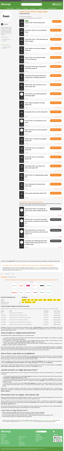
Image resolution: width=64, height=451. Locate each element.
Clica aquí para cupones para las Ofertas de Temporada (32, 0)
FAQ (20, 439)
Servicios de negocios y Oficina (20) (6, 48)
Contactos (21, 438)
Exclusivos (18, 8)
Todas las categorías (5, 442)
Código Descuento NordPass (47, 420)
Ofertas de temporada (52, 8)
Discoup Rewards (10, 8)
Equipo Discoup (22, 444)
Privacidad (32, 448)
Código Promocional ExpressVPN (27, 421)
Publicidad (3, 438)
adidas (34, 302)
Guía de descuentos (5, 443)
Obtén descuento (55, 30)
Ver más (31, 281)
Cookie (36, 448)
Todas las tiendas (4, 440)
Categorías (42, 8)
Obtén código (56, 21)
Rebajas (37, 440)
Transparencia (22, 443)
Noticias (2, 439)
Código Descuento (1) (5, 39)
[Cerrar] (62, 0)
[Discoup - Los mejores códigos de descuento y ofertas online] (5, 4)
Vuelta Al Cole (38, 439)
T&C (20, 440)
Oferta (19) (3, 40)
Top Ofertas (25, 8)
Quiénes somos (4, 436)
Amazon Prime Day (40, 438)
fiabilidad (20, 270)
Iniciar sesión (57, 4)
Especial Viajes (39, 436)
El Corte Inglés (28, 302)
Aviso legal (21, 442)
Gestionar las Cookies (41, 448)
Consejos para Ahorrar (24, 13)
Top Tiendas (33, 8)
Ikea (23, 302)
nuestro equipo (38, 267)
